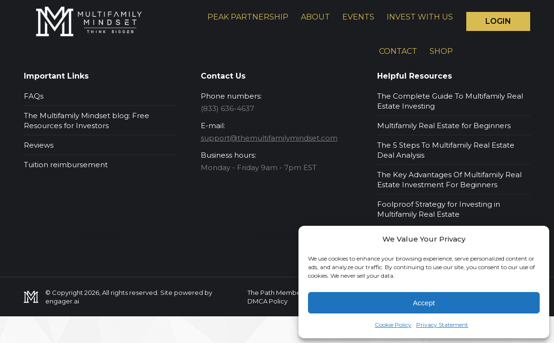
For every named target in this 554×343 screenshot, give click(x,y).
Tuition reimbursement (66, 164)
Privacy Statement (442, 324)
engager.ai (62, 301)
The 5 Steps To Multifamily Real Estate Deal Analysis (445, 150)
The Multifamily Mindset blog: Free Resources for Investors (86, 120)
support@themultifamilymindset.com (269, 137)
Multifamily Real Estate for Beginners (444, 125)
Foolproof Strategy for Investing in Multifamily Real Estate (438, 209)
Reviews (38, 145)
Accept (424, 303)
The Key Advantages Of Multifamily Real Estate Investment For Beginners (449, 179)
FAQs (33, 96)
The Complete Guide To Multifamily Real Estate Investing (450, 101)
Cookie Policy (393, 324)
